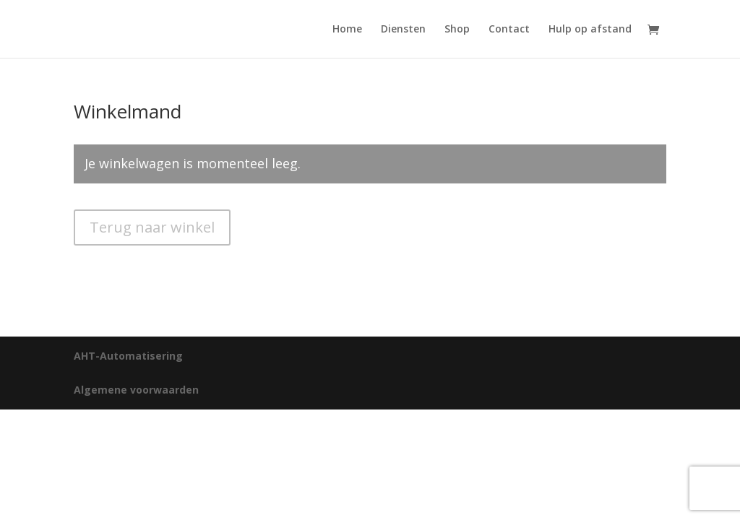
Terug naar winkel (152, 227)
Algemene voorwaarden (136, 389)
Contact (509, 29)
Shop (457, 29)
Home (347, 29)
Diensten (403, 29)
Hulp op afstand (590, 29)
